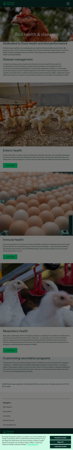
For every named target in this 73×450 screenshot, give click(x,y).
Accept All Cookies (60, 438)
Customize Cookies (60, 446)
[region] (36, 442)
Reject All (60, 442)
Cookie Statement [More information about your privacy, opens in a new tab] (32, 444)
